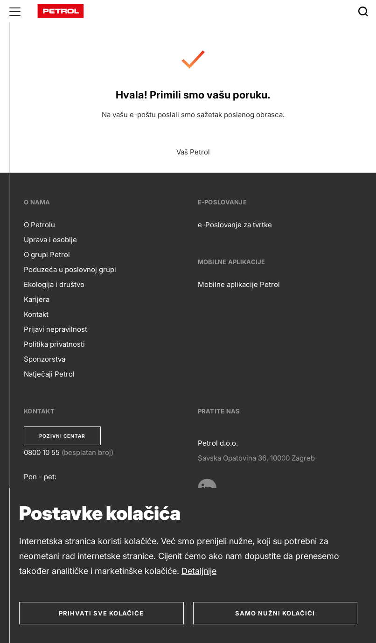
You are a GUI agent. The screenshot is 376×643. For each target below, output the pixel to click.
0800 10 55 (42, 452)
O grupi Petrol (47, 254)
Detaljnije (198, 571)
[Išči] (363, 11)
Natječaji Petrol (49, 374)
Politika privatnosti (54, 344)
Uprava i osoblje (50, 239)
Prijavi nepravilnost (55, 329)
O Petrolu (39, 224)
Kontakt (36, 314)
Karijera (36, 299)
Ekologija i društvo (54, 284)
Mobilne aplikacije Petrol (239, 284)
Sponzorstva (44, 359)
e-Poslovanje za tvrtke (235, 224)
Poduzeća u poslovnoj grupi (70, 269)
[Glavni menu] (15, 11)
